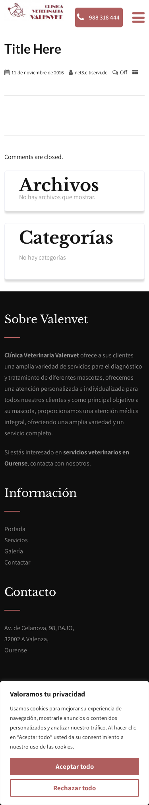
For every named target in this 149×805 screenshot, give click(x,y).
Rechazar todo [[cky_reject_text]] (74, 788)
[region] (74, 743)
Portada (14, 529)
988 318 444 (98, 17)
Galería (13, 551)
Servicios (16, 540)
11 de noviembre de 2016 (38, 72)
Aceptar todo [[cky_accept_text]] (75, 766)
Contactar (17, 562)
